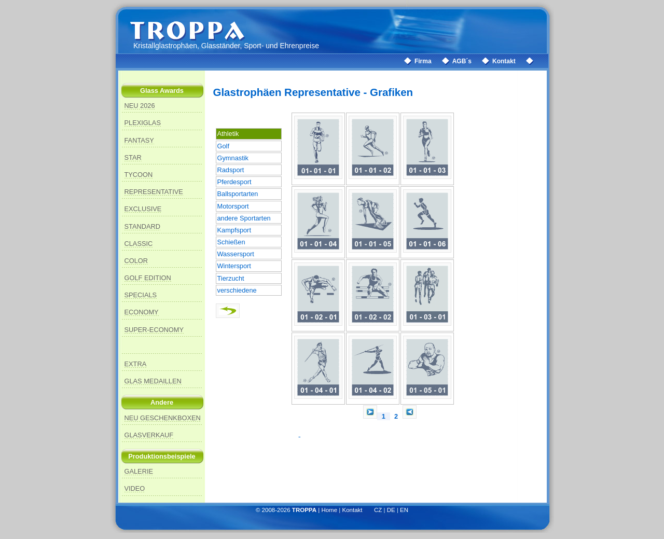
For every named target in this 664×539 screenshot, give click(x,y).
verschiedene (237, 290)
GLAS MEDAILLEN (153, 381)
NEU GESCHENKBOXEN (163, 418)
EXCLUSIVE (143, 209)
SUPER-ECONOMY (154, 330)
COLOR (136, 261)
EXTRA (136, 364)
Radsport (230, 170)
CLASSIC (139, 243)
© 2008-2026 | (289, 510)
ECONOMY (142, 312)
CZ (378, 510)
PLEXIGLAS (143, 123)
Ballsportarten (237, 194)
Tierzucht (230, 278)
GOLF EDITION (148, 278)
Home (329, 510)
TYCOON (139, 174)
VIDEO (135, 488)
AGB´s (462, 61)
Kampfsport (234, 230)
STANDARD (142, 226)
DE (391, 510)
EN (404, 510)
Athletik (228, 133)
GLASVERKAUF (149, 435)
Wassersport (235, 254)
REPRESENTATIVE (154, 192)
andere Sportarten (244, 218)
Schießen (231, 242)
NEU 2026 (140, 105)
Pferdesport (234, 182)
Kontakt (504, 61)
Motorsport (233, 206)
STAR (133, 157)
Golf (223, 146)
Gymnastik (232, 158)
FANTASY (139, 140)
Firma (423, 61)
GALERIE (139, 471)
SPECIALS (141, 295)
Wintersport (234, 266)
